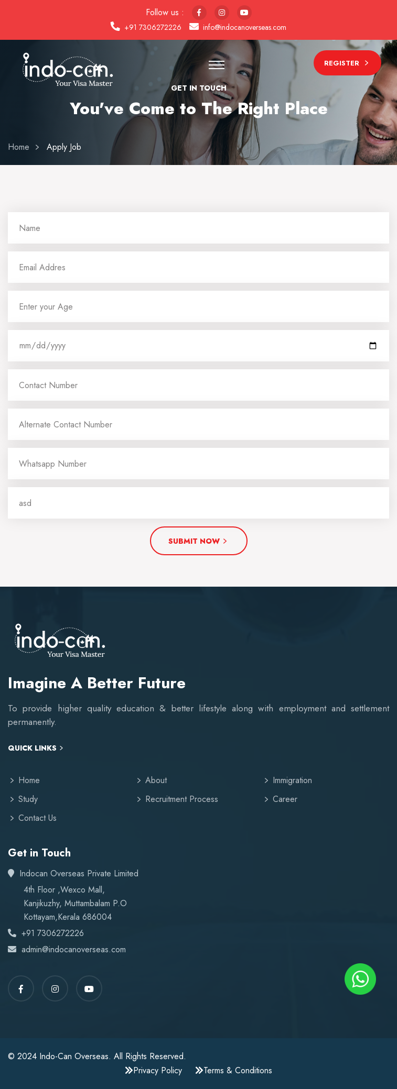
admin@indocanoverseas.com (74, 949)
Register (347, 64)
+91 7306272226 (152, 27)
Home (18, 147)
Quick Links (36, 748)
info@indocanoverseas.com (244, 27)
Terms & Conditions (233, 1070)
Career (285, 799)
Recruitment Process (181, 799)
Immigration (292, 780)
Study (28, 799)
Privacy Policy (153, 1070)
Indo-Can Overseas (74, 1056)
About (156, 780)
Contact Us (37, 818)
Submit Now (198, 542)
